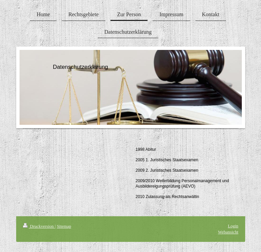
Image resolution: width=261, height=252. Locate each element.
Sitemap (64, 226)
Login (233, 225)
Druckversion (39, 226)
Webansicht (228, 231)
